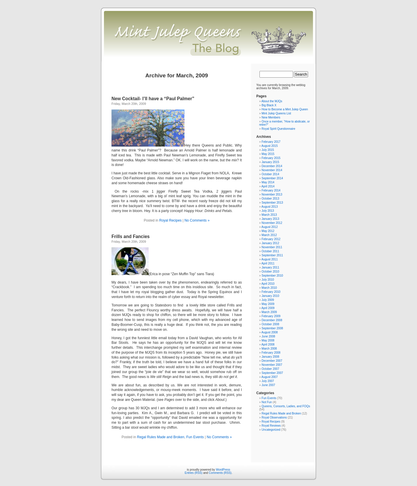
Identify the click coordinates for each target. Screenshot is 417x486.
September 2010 (272, 275)
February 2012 (270, 239)
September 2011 (272, 255)
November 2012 (271, 222)
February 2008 (270, 352)
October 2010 (270, 271)
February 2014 (270, 190)
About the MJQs (271, 101)
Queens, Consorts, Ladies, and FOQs (285, 406)
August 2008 (269, 332)
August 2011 (269, 259)
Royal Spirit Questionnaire (278, 128)
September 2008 (272, 328)
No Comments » (197, 220)
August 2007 (269, 377)
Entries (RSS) (193, 472)
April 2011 (268, 263)
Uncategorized (270, 429)
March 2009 (269, 312)
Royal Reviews (271, 425)
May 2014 (267, 182)
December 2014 (271, 166)
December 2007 (271, 360)
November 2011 (271, 247)
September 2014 (272, 178)
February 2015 (270, 158)
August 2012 (269, 227)
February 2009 (270, 316)
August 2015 (269, 145)
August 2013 (269, 206)
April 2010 (268, 283)
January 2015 (270, 162)
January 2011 (270, 267)
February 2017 (270, 141)
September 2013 (272, 202)
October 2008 (270, 324)
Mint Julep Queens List (276, 113)
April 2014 (268, 186)
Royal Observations (274, 417)
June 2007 (268, 385)
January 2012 (270, 243)
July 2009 (267, 300)
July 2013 (267, 210)
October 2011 (270, 251)
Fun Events (195, 437)
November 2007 (271, 364)
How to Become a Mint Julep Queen (284, 109)
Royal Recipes (170, 220)
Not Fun (266, 402)
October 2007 (270, 368)
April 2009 (268, 308)
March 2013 (269, 214)
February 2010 (270, 291)
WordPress (223, 469)
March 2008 (269, 348)
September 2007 (272, 372)
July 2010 (267, 279)
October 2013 (270, 198)
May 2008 (267, 340)
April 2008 (268, 344)
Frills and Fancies (130, 236)
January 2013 (270, 218)
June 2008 (268, 336)
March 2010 (269, 287)
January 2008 (270, 356)
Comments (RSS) (220, 472)
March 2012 (269, 235)
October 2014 (270, 174)
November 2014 (271, 170)
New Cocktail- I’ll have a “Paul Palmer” (152, 98)
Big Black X (268, 105)
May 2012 (267, 231)
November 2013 (271, 194)
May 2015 (267, 154)
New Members (270, 117)
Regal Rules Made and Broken (160, 437)
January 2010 (270, 295)
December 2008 (271, 320)
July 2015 (267, 149)
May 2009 (267, 304)
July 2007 (267, 381)
